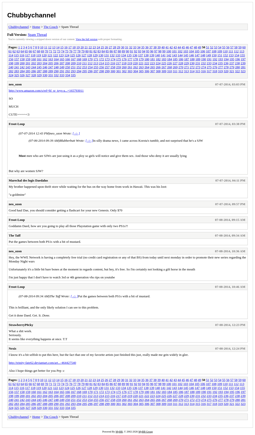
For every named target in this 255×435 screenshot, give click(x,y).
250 (67, 67)
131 (106, 55)
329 (39, 75)
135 (129, 55)
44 (179, 47)
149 (208, 55)
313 (186, 71)
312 (180, 71)
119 (38, 55)
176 (124, 59)
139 (151, 55)
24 (98, 47)
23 (94, 47)
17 (69, 47)
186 (181, 59)
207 (62, 63)
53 (215, 47)
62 (14, 51)
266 (158, 67)
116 (22, 55)
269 (175, 67)
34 (138, 47)
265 (152, 67)
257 (107, 67)
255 (95, 67)
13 (53, 47)
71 (50, 51)
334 (67, 75)
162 (45, 59)
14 (58, 47)
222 (146, 63)
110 (225, 51)
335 (73, 75)
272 (192, 67)
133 (117, 55)
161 (39, 59)
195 (231, 59)
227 (175, 63)
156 (10, 59)
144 (180, 55)
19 (78, 47)
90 (127, 51)
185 (175, 59)
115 (16, 55)
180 (146, 59)
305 (141, 71)
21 (86, 47)
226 (169, 63)
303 (130, 71)
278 (226, 67)
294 (78, 71)
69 (42, 51)
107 (208, 51)
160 (33, 59)
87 (115, 51)
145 (185, 55)
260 (124, 67)
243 (27, 67)
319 (220, 71)
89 (123, 51)
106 (202, 51)
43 (175, 47)
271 (186, 67)
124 (66, 55)
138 (146, 55)
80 (87, 51)
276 (214, 67)
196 (237, 59)
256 (101, 67)
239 (243, 63)
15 (62, 47)
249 (62, 67)
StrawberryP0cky (21, 325)
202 (33, 63)
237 (231, 63)
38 (155, 47)
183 (163, 59)
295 (84, 71)
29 (118, 47)
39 (159, 47)
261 (130, 67)
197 (243, 59)
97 (155, 51)
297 (95, 71)
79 (83, 51)
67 (34, 51)
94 (143, 51)
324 (10, 75)
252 (78, 67)
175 (118, 59)
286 (33, 71)
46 (187, 47)
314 (192, 71)
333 (62, 75)
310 (169, 71)
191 (209, 59)
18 (74, 47)
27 (110, 47)
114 (10, 55)
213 (95, 63)
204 (45, 63)
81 (91, 51)
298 (101, 71)
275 (209, 67)
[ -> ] (76, 133)
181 (152, 59)
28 (114, 47)
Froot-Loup (17, 124)
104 (191, 51)
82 (95, 51)
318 (214, 71)
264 (146, 67)
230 (192, 63)
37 (150, 47)
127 (83, 55)
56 (227, 47)
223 (152, 63)
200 (22, 63)
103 (185, 51)
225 (163, 63)
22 (90, 47)
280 (237, 67)
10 (41, 47)
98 (159, 51)
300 (113, 71)
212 (90, 63)
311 (175, 71)
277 (220, 67)
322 (237, 71)
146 (191, 55)
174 (113, 59)
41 (167, 47)
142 (168, 55)
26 (106, 47)
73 (58, 51)
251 (73, 67)
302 (124, 71)
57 (231, 47)
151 (219, 55)
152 (225, 55)
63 (18, 51)
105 (197, 51)
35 (142, 47)
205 (50, 63)
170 (90, 59)
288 (45, 71)
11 (45, 47)
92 (135, 51)
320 (226, 71)
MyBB (119, 431)
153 (231, 55)
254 (90, 67)
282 (10, 71)
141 (163, 55)
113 (242, 51)
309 (163, 71)
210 (78, 63)
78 (78, 51)
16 (65, 47)
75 (66, 51)
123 (61, 55)
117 (27, 55)
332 (56, 75)
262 (135, 67)
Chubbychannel (31, 15)
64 (22, 51)
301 (118, 71)
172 (101, 59)
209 (73, 63)
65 (26, 51)
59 (240, 47)
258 (113, 67)
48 (195, 47)
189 (197, 59)
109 (219, 51)
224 (158, 63)
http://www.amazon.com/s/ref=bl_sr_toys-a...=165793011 (46, 90)
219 (129, 63)
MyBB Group (145, 431)
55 (223, 47)
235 (220, 63)
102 (180, 51)
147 (197, 55)
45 (183, 47)
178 (135, 59)
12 (49, 47)
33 (134, 47)
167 (73, 59)
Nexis (12, 348)
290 (56, 71)
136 (134, 55)
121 (49, 55)
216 (112, 63)
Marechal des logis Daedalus (28, 180)
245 (39, 67)
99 (164, 51)
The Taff (14, 235)
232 (203, 63)
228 (180, 63)
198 (10, 63)
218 (124, 63)
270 (181, 67)
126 (78, 55)
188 (192, 59)
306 (146, 71)
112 (236, 51)
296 (90, 71)
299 (107, 71)
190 (203, 59)
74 (62, 51)
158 (22, 59)
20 (82, 47)
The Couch (51, 27)
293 (73, 71)
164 (56, 59)
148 (202, 55)
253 (84, 67)
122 (55, 55)
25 (102, 47)
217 (118, 63)
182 (158, 59)
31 (126, 47)
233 (209, 63)
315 (197, 71)
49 (199, 47)
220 (135, 63)
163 (50, 59)
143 (174, 55)
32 (130, 47)
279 (231, 67)
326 (22, 75)
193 (220, 59)
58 (236, 47)
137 (140, 55)
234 (214, 63)
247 (50, 67)
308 (158, 71)
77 (74, 51)
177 (130, 59)
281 (243, 67)
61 (10, 51)
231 (197, 63)
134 (123, 55)
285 (27, 71)
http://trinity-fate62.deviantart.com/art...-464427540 (42, 363)
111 (231, 51)
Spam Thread (37, 35)
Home (36, 27)
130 (100, 55)
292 (67, 71)
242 (22, 67)
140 (157, 55)
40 (163, 47)
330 (45, 75)
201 (27, 63)
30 (122, 47)
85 (107, 51)
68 (38, 51)
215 (107, 63)
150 (214, 55)
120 (44, 55)
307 (152, 71)
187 (186, 59)
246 (45, 67)
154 (236, 55)
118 (33, 55)
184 (169, 59)
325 (16, 75)
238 (237, 63)
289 (50, 71)
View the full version (86, 39)
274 (203, 67)
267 (163, 67)
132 (112, 55)
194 (226, 59)
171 (95, 59)
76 (70, 51)
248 (56, 67)
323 (243, 71)
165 (62, 59)
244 (33, 67)
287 (39, 71)
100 (168, 51)
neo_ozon (15, 84)
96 (151, 51)
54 (219, 47)
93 (139, 51)
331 (50, 75)
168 (78, 59)
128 (89, 55)
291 (62, 71)
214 (101, 63)
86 (111, 51)
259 (118, 67)
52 (211, 47)
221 (141, 63)
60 (244, 47)
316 (203, 71)
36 (146, 47)
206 (56, 63)
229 (186, 63)
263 (141, 67)
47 (191, 47)
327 (27, 75)
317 (209, 71)
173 (107, 59)
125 (72, 55)
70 (46, 51)
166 (67, 59)
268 (169, 67)
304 (135, 71)
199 (16, 63)
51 (207, 47)
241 (16, 67)
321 (231, 71)
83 (99, 51)
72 (54, 51)
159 (27, 59)
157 (16, 59)
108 (214, 51)
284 (22, 71)
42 (171, 47)
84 (103, 51)
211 (84, 63)
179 (141, 59)
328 (33, 75)
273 (197, 67)
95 (147, 51)
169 (84, 59)
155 (242, 55)
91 (131, 51)
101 (174, 51)
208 (67, 63)
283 (16, 71)
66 (30, 51)
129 (95, 55)
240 (10, 67)
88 (119, 51)
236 (226, 63)
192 (214, 59)
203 (39, 63)
